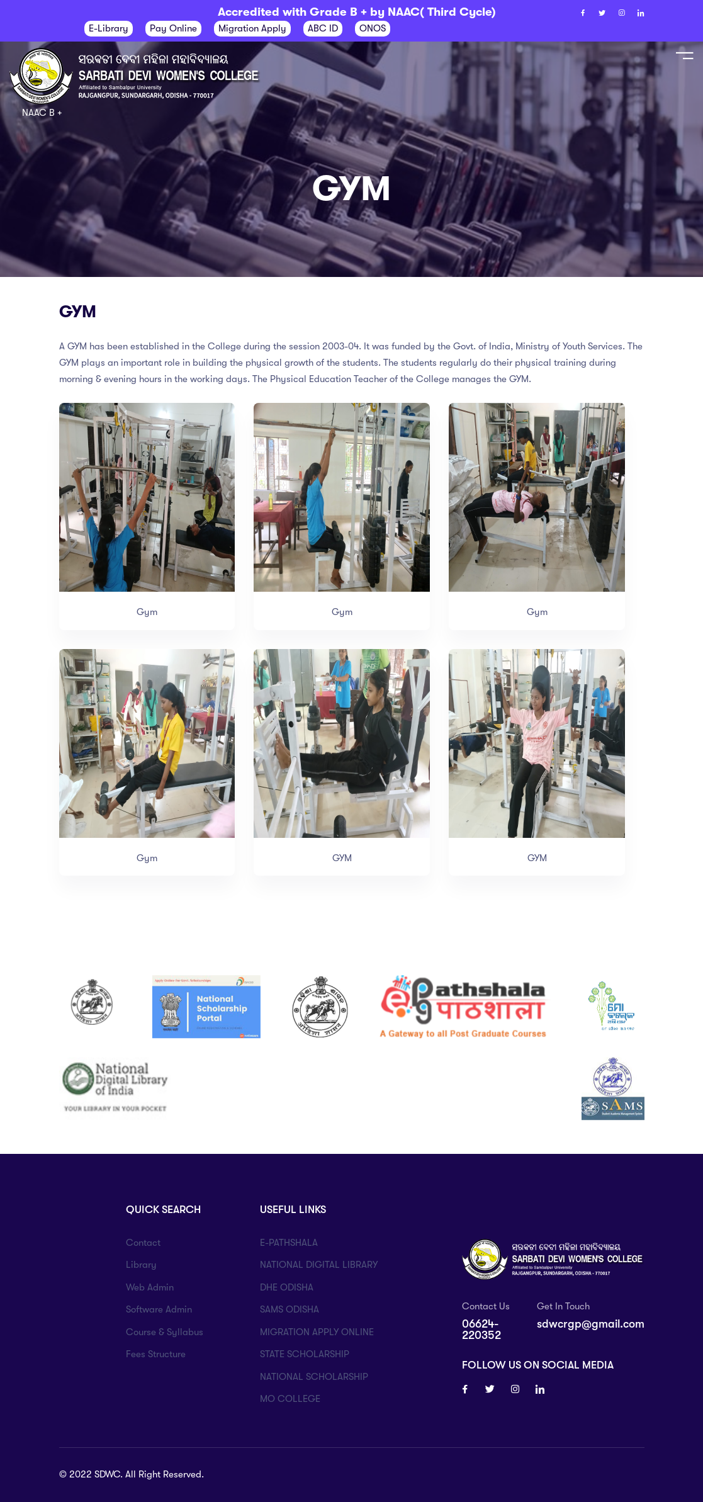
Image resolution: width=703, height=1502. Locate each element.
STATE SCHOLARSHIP (304, 1354)
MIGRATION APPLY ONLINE (317, 1332)
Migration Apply (252, 28)
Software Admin (159, 1309)
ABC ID (323, 28)
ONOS (372, 28)
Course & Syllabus (164, 1332)
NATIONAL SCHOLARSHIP (314, 1376)
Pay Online (173, 28)
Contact (143, 1242)
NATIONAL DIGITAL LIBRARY (319, 1264)
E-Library (108, 28)
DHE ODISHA (286, 1287)
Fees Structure (156, 1354)
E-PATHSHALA (289, 1242)
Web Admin (150, 1287)
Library (141, 1264)
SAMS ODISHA (289, 1309)
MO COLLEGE (290, 1398)
